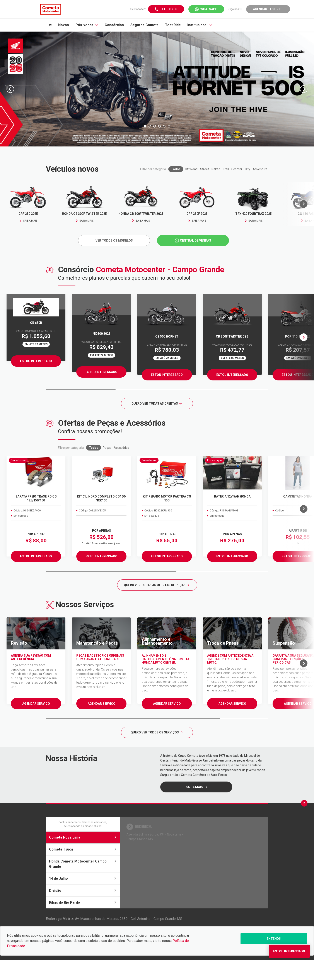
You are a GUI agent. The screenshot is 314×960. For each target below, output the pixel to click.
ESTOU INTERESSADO (36, 556)
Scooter (236, 169)
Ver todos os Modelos (114, 240)
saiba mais (194, 787)
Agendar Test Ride (268, 9)
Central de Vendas (195, 240)
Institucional (199, 25)
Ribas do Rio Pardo (83, 902)
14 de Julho (83, 878)
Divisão (83, 890)
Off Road (191, 169)
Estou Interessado (36, 361)
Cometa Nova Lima (83, 837)
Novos (63, 25)
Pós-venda (86, 25)
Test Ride (173, 25)
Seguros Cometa (144, 25)
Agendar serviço (36, 703)
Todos (176, 169)
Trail (226, 169)
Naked (216, 169)
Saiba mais (28, 220)
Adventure (260, 169)
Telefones (168, 9)
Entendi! (274, 938)
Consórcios (114, 25)
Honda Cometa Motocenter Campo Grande (83, 864)
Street (204, 169)
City (247, 169)
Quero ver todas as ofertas (156, 403)
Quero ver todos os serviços (157, 732)
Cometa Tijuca (83, 849)
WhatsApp (208, 9)
